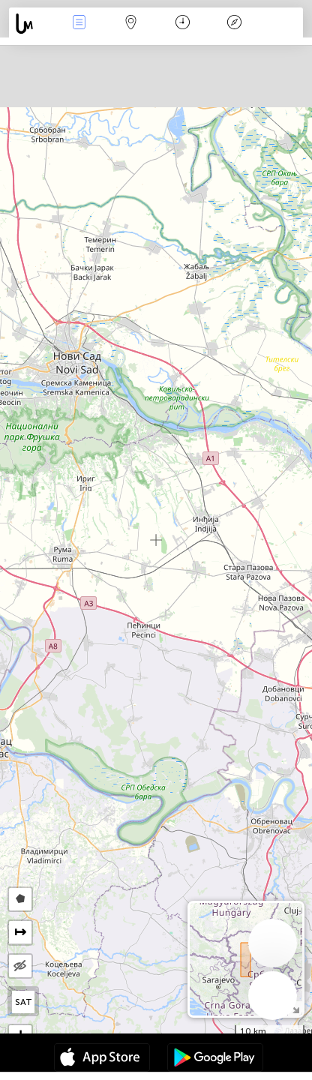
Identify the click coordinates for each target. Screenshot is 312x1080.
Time (182, 23)
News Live (79, 23)
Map (131, 23)
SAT (23, 1002)
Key (234, 23)
